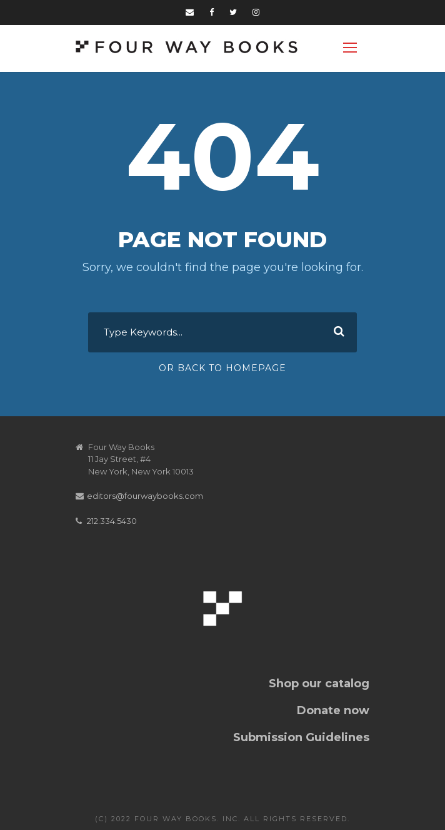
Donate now (333, 710)
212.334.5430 (112, 521)
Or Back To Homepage (222, 368)
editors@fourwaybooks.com (145, 496)
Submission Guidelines (301, 737)
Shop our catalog (319, 683)
